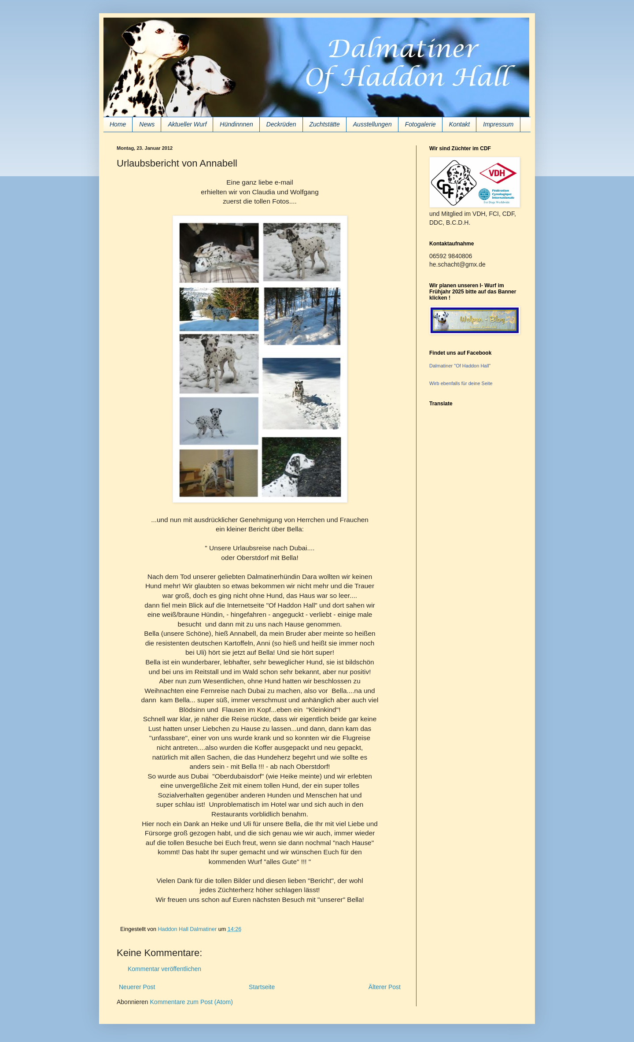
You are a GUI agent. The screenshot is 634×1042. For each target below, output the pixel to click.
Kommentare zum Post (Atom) (191, 1001)
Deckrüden (281, 124)
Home (118, 124)
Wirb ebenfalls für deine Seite (461, 383)
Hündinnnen (236, 124)
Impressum (498, 124)
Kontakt (459, 124)
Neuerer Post (137, 986)
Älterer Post (385, 986)
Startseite (262, 986)
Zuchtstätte (325, 124)
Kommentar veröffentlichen (164, 968)
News (147, 124)
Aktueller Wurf (187, 124)
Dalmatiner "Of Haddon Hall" (459, 365)
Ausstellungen (372, 124)
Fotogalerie (420, 124)
